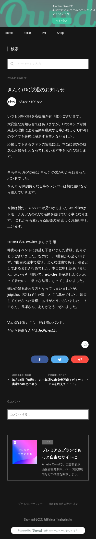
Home (9, 33)
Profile (27, 33)
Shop (60, 33)
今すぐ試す (62, 20)
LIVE (44, 33)
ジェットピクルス (31, 101)
